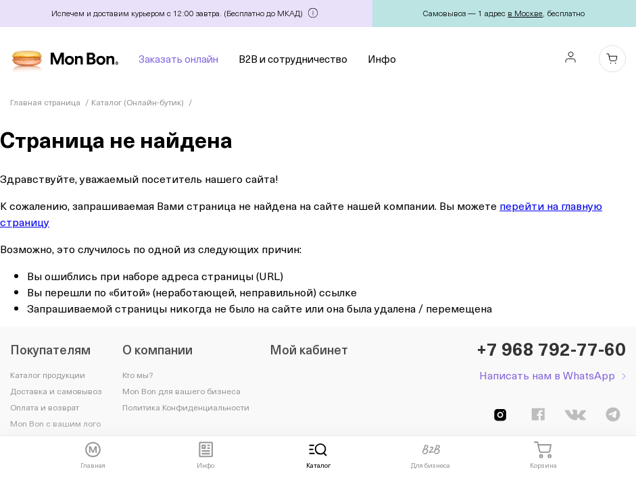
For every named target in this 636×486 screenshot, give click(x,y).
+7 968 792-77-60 (551, 349)
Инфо (382, 58)
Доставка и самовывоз (56, 391)
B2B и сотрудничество (293, 58)
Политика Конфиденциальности (185, 407)
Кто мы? (137, 375)
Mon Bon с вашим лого (55, 423)
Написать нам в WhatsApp (547, 375)
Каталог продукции (47, 375)
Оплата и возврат (44, 407)
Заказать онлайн (178, 58)
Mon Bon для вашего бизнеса (181, 391)
